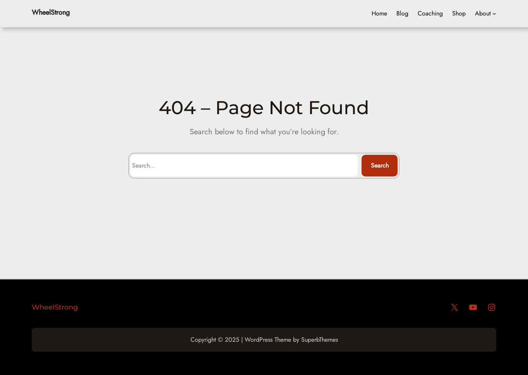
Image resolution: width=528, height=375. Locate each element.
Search (380, 165)
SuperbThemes (319, 339)
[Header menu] (494, 13)
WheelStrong (51, 12)
